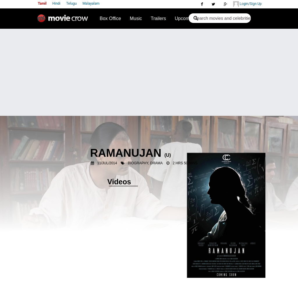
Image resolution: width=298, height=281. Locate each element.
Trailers (158, 18)
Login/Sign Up (247, 4)
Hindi (56, 3)
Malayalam (90, 3)
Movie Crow (64, 20)
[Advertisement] (149, 72)
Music (136, 18)
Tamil (42, 3)
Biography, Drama (145, 163)
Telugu (71, 3)
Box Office (110, 18)
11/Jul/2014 (107, 163)
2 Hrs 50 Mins (185, 163)
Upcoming (185, 18)
